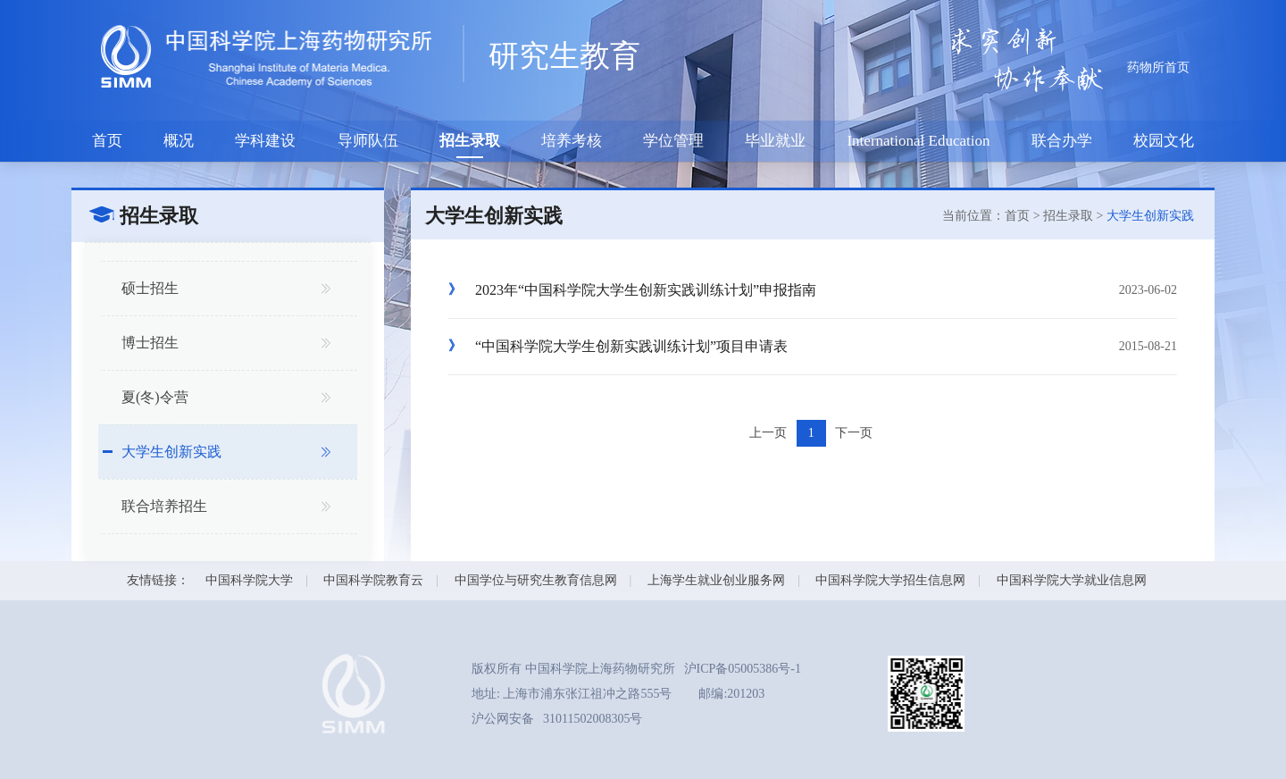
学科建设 (265, 140)
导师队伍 (368, 140)
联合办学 (1061, 140)
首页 (107, 140)
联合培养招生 (164, 506)
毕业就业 (775, 140)
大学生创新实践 (171, 451)
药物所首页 (1158, 67)
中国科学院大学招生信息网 (890, 580)
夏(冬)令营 (154, 397)
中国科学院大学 (249, 580)
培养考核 (571, 140)
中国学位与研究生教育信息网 (536, 580)
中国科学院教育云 (373, 580)
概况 (178, 140)
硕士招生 (150, 288)
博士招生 (150, 342)
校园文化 (1163, 140)
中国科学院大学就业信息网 (1072, 580)
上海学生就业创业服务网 (716, 580)
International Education (918, 140)
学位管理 (673, 140)
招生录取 (469, 140)
